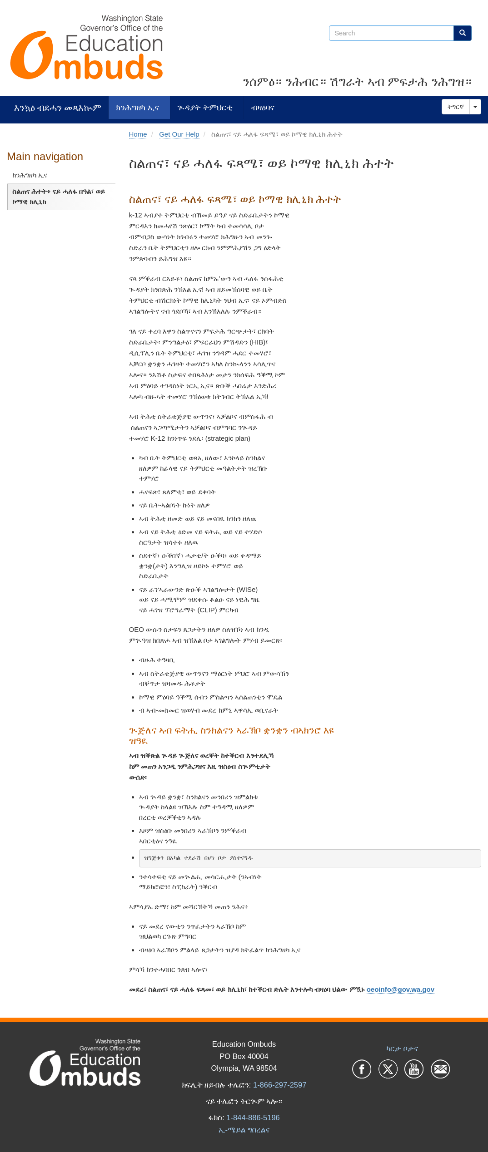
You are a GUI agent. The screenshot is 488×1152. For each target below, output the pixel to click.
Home (138, 134)
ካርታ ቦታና (402, 1048)
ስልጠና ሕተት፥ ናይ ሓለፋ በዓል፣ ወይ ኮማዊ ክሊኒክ (58, 196)
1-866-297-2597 (279, 1085)
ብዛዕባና (262, 107)
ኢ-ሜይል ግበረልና (244, 1130)
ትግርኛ (456, 106)
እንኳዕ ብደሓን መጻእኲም (57, 107)
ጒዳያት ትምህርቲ (205, 107)
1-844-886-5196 (252, 1117)
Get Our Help (179, 134)
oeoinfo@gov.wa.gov (400, 989)
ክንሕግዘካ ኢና (137, 107)
